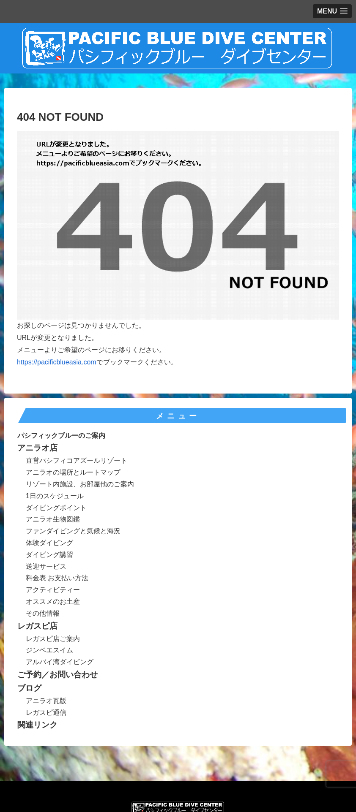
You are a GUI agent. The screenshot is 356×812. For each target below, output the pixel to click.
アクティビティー (53, 589)
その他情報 (43, 613)
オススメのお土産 (53, 601)
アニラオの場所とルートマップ (73, 472)
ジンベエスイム (49, 650)
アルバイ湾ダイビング (59, 661)
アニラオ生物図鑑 (53, 519)
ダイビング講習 (49, 554)
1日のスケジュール (55, 496)
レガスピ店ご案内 (53, 638)
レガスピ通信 (46, 712)
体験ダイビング (49, 542)
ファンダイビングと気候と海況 (73, 531)
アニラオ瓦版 (46, 700)
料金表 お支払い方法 (57, 577)
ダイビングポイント (56, 507)
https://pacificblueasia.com (56, 362)
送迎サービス (46, 566)
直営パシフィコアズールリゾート (76, 460)
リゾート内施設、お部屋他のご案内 (80, 484)
